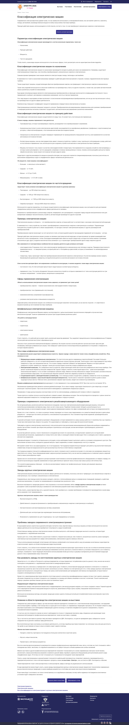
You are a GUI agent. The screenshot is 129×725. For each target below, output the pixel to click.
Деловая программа (89, 6)
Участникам (68, 6)
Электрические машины (25, 688)
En (111, 1)
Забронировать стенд (104, 6)
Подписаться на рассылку (105, 716)
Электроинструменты (24, 686)
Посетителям (77, 6)
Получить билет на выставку (56, 680)
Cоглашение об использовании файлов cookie (78, 723)
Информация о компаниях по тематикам (102, 719)
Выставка (60, 6)
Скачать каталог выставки (64, 32)
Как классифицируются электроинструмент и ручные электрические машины (42, 690)
